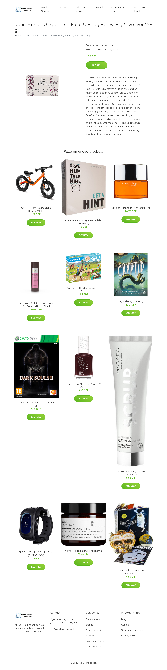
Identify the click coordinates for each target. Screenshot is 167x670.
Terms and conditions (132, 632)
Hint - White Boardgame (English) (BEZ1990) (83, 224)
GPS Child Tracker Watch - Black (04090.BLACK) (36, 556)
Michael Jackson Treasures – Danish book (131, 574)
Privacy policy (128, 637)
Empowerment (106, 47)
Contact (125, 626)
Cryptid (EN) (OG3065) (131, 303)
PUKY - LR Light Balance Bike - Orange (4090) (36, 211)
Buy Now (96, 67)
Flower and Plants (118, 10)
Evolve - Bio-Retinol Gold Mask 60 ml (83, 552)
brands (64, 8)
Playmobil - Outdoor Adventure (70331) (83, 292)
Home (18, 37)
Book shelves (45, 10)
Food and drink (140, 10)
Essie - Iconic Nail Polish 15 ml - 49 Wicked (83, 388)
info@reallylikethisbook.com (64, 631)
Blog (123, 621)
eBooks (100, 8)
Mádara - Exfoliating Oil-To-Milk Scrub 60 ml (131, 475)
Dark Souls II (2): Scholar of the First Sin (36, 406)
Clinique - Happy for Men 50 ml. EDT (131, 209)
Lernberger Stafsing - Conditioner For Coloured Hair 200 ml (36, 307)
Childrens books (80, 10)
